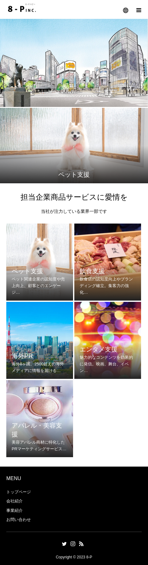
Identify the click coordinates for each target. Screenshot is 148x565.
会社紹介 (14, 501)
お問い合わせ (18, 519)
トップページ (18, 492)
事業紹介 (14, 510)
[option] (74, 145)
